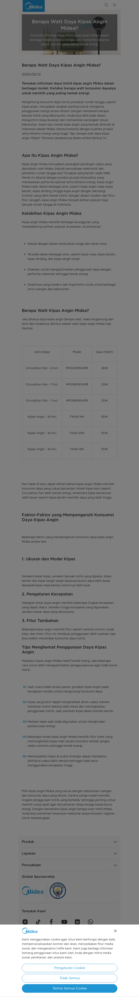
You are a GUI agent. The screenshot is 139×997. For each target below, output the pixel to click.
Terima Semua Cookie (69, 988)
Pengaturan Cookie (69, 968)
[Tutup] (115, 931)
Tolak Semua (70, 978)
